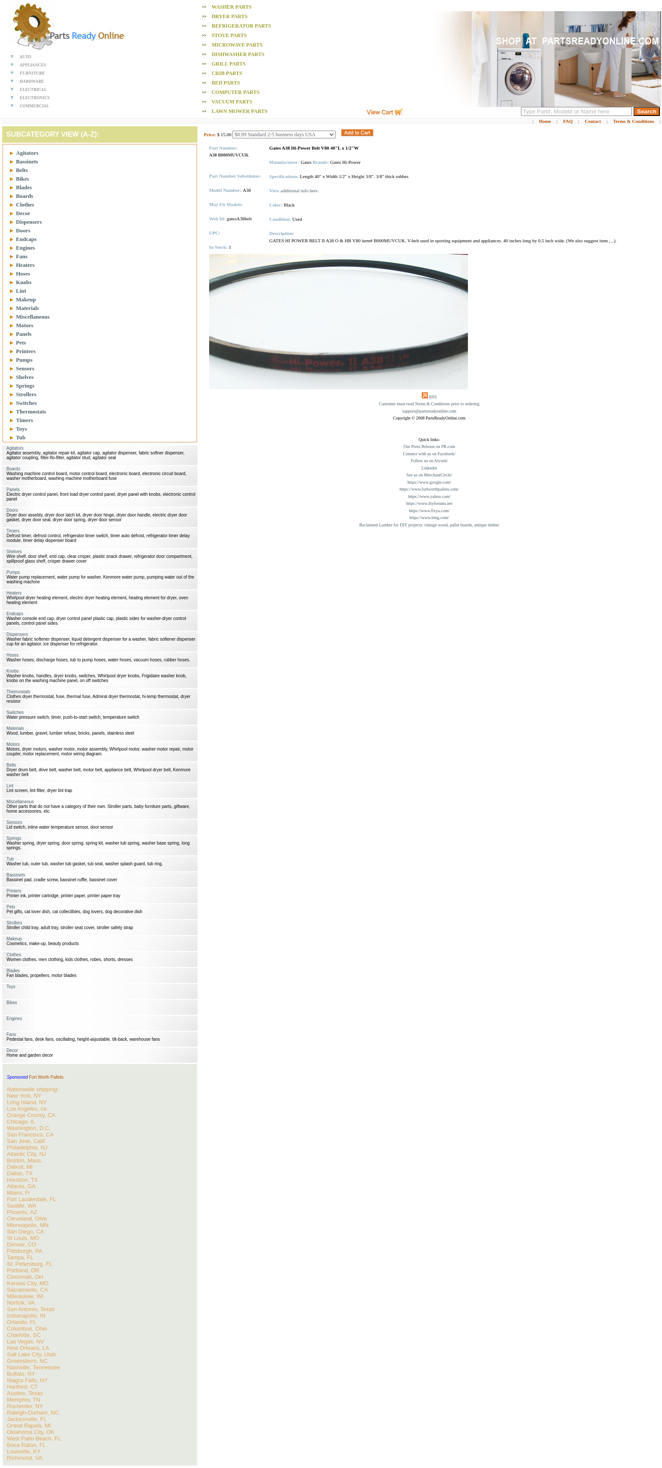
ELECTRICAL (33, 89)
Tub (20, 437)
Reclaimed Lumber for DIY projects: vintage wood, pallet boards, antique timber (429, 525)
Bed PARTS (226, 83)
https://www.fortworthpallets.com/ (429, 489)
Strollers (26, 394)
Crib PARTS (227, 73)
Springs (25, 385)
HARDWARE (32, 81)
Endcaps (26, 239)
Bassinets (27, 161)
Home (545, 121)
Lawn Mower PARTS (239, 111)
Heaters (25, 265)
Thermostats (31, 411)
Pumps (24, 360)
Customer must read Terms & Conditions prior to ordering (429, 403)
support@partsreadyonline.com (429, 411)
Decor (23, 213)
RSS (433, 396)
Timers (24, 420)
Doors (23, 230)
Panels (23, 334)
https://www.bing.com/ (429, 517)
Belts (22, 170)
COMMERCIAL (34, 105)
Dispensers (29, 222)
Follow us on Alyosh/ (429, 460)
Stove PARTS (229, 35)
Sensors (25, 368)
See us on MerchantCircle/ (429, 475)
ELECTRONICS (35, 97)
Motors (24, 325)
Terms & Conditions (633, 121)
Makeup (26, 299)
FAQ (568, 121)
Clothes (25, 204)
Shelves (25, 377)
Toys (21, 429)
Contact (593, 121)
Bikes (22, 178)
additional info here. (300, 190)
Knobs (23, 282)
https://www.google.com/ (429, 482)
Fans (22, 256)
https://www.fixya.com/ (429, 510)
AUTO (25, 56)
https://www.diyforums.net (429, 503)
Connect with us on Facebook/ (429, 453)
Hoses (23, 273)
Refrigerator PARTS (241, 26)
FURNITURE (32, 73)
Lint (21, 291)
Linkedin (429, 468)
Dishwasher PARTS (238, 54)
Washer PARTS (231, 7)
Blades (24, 187)
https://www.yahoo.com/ (429, 496)
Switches (26, 403)
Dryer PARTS (230, 16)
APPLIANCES (32, 65)
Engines (25, 247)
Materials (27, 308)
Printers (25, 351)
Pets (21, 342)
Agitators (27, 153)
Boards (24, 196)
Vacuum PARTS (231, 102)
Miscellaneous (33, 316)
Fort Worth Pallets (46, 1077)
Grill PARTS (229, 64)
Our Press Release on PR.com (429, 446)
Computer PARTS (236, 92)
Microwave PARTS (237, 45)
